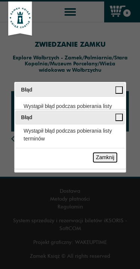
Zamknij (105, 157)
